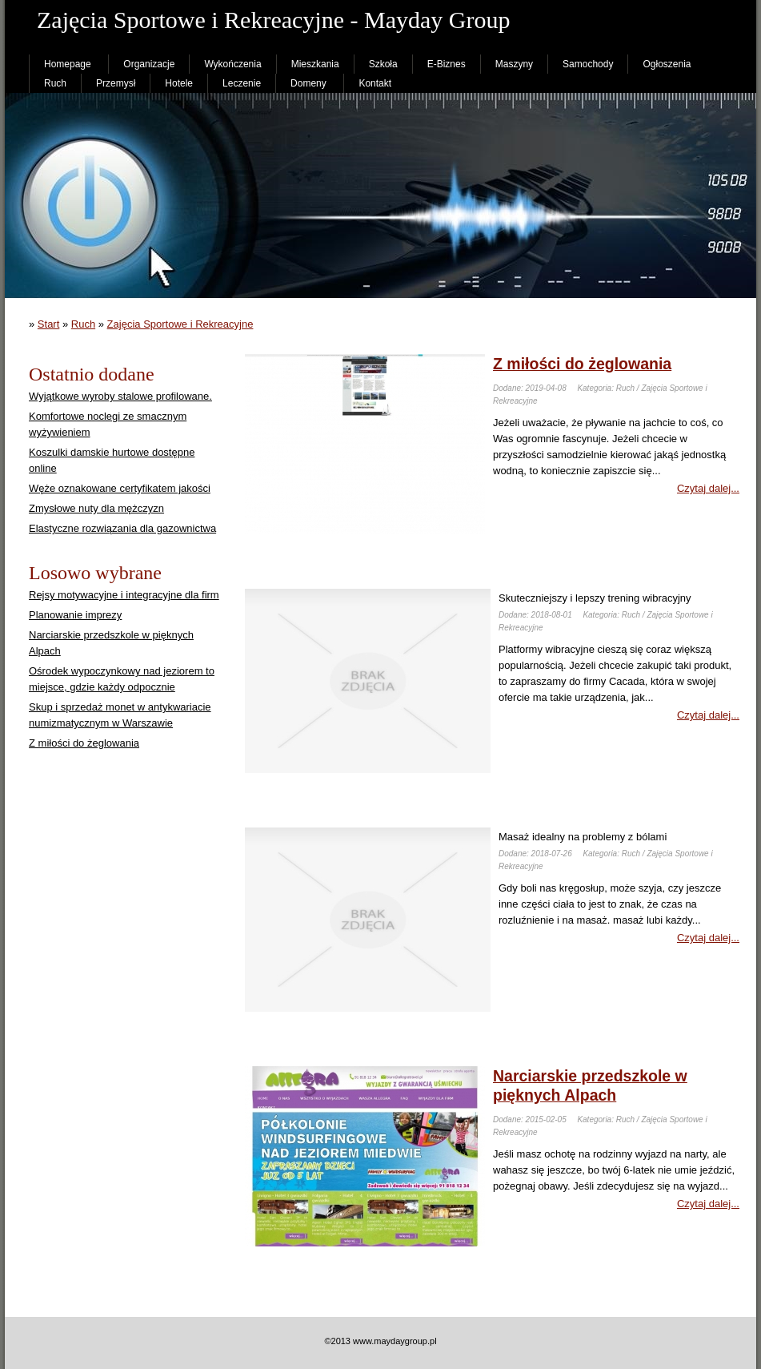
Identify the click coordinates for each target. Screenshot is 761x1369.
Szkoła (383, 64)
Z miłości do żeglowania (84, 743)
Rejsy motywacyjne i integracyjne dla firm (124, 595)
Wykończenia (232, 64)
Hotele (179, 83)
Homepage (67, 64)
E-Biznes (446, 64)
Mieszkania (315, 64)
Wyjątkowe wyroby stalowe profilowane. (120, 396)
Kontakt (374, 83)
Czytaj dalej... (708, 488)
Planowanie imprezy (75, 615)
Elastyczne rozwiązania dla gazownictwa (122, 528)
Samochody (588, 64)
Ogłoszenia (667, 64)
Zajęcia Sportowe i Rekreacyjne (180, 324)
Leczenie (241, 83)
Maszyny (514, 64)
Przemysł (115, 83)
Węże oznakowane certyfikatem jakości (119, 488)
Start (48, 324)
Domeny (308, 83)
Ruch (55, 83)
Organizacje (148, 64)
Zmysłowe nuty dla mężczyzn (96, 508)
